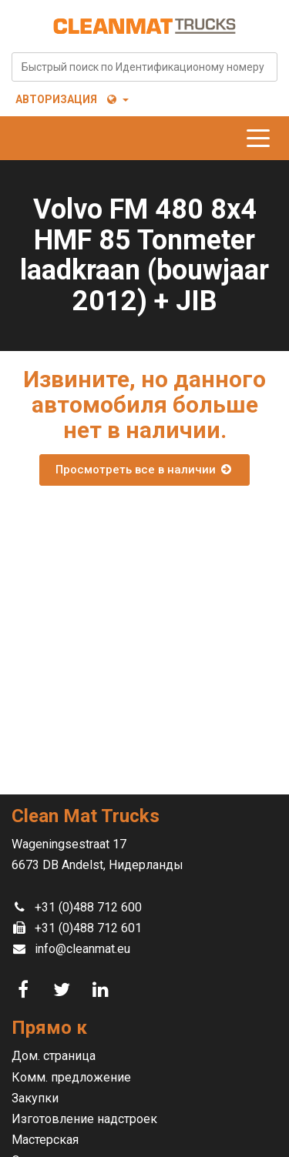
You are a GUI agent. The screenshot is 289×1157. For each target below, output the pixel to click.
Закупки (35, 1098)
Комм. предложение (71, 1077)
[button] (117, 99)
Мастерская (45, 1139)
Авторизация (56, 99)
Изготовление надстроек (84, 1119)
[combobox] (144, 67)
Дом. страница (54, 1055)
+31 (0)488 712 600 (88, 907)
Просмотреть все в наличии (144, 470)
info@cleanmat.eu (82, 948)
